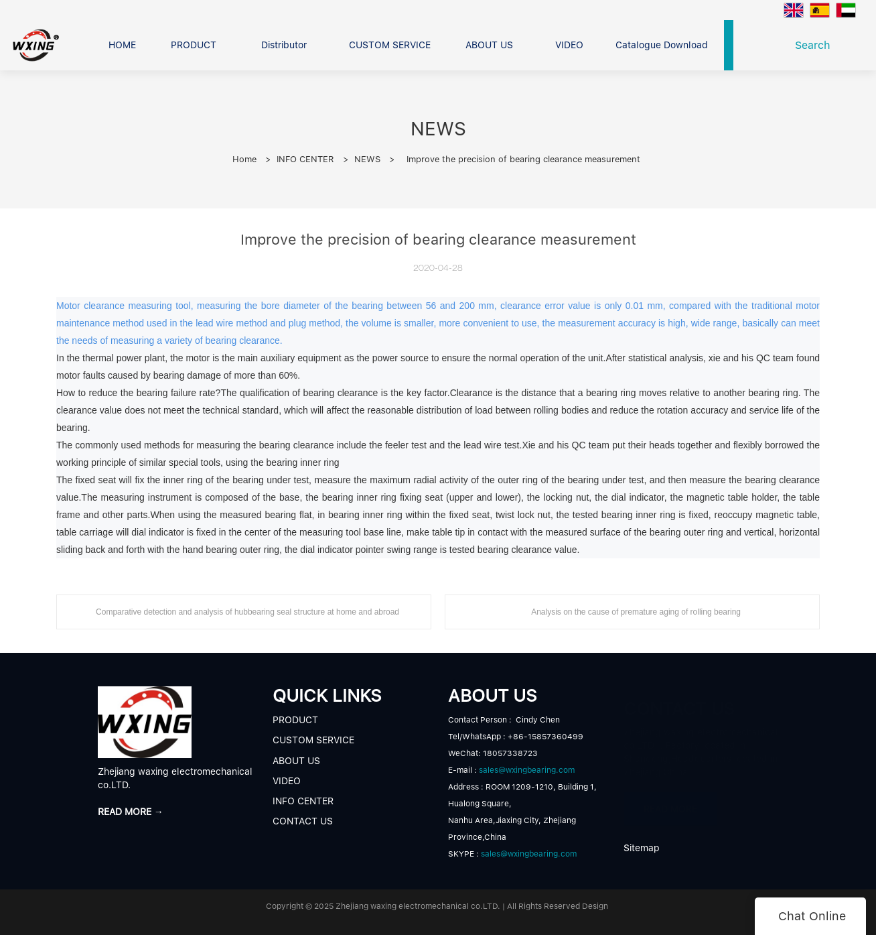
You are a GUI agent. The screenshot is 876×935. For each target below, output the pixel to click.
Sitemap (642, 848)
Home (244, 159)
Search (816, 45)
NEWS (367, 159)
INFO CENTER (305, 159)
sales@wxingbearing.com (527, 770)
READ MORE (670, 802)
